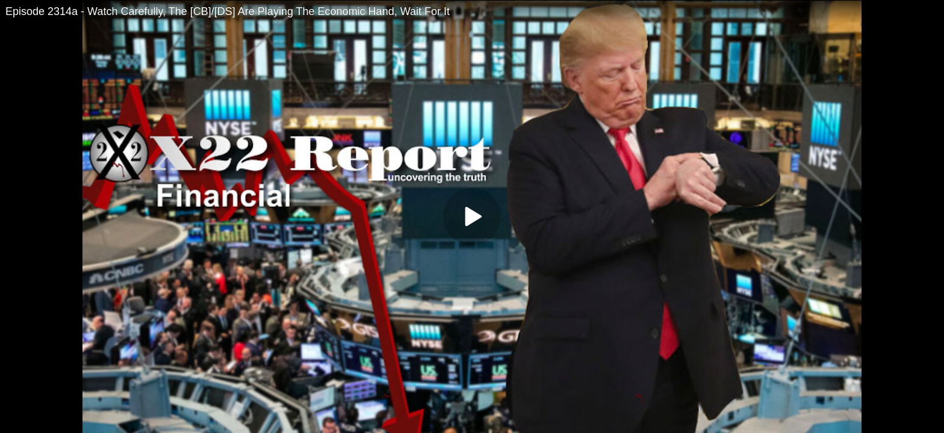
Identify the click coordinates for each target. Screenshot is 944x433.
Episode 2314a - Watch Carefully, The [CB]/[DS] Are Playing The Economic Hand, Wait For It (227, 11)
